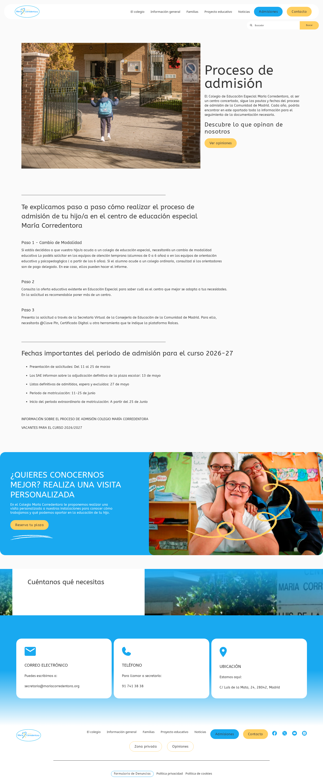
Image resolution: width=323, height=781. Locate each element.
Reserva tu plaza (29, 525)
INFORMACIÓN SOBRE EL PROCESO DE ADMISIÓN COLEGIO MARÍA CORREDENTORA (85, 419)
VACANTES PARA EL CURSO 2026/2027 (51, 428)
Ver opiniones (220, 143)
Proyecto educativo (218, 11)
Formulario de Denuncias (132, 773)
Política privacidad (169, 773)
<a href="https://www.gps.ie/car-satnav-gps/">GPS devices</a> (233, 592)
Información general (165, 11)
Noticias (244, 11)
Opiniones (180, 746)
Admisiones (268, 12)
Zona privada (146, 746)
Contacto (299, 12)
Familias (192, 11)
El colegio (137, 11)
